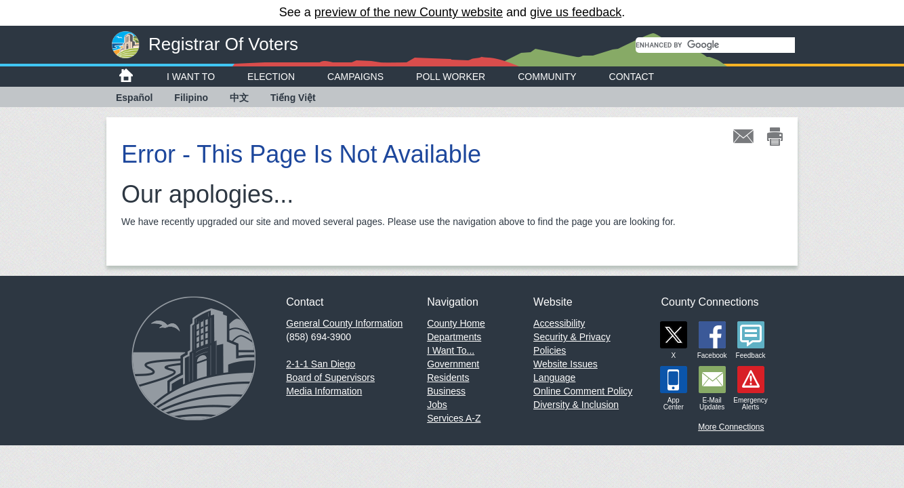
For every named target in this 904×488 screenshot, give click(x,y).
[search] (715, 45)
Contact (632, 76)
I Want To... (450, 350)
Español (134, 97)
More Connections (731, 427)
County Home (456, 323)
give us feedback (575, 12)
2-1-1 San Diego (320, 364)
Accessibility (559, 323)
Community (547, 76)
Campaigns (355, 76)
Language (554, 377)
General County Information (344, 323)
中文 (239, 97)
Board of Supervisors (330, 377)
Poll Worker (450, 76)
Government (453, 364)
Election (271, 76)
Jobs (437, 404)
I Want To (191, 76)
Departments (454, 336)
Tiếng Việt (293, 97)
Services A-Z (453, 418)
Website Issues (565, 364)
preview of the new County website (408, 12)
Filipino (191, 97)
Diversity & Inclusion (576, 404)
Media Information (324, 391)
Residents (448, 377)
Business (446, 391)
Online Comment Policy (582, 391)
